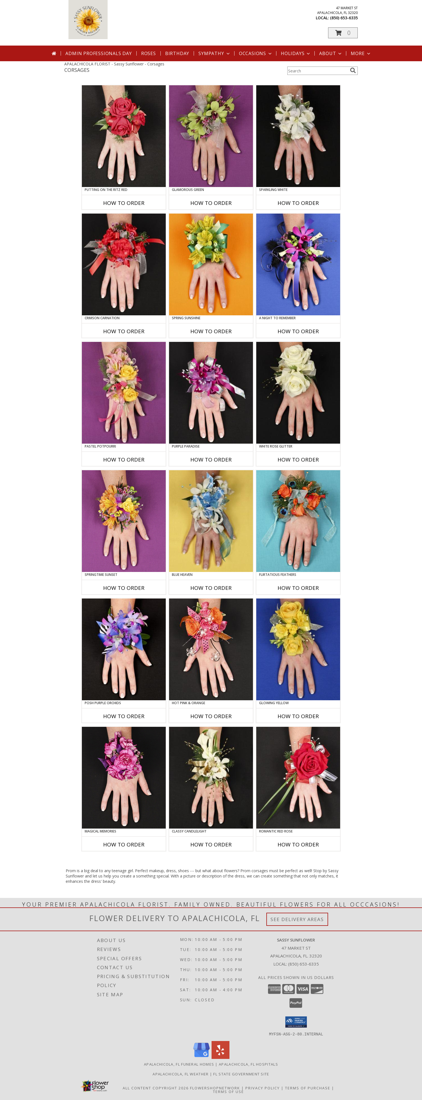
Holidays (296, 53)
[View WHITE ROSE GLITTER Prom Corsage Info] (298, 393)
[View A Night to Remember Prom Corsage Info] (298, 264)
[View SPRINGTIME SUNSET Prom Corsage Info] (124, 521)
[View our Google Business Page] (201, 1057)
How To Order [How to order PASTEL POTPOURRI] (123, 459)
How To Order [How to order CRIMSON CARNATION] (123, 331)
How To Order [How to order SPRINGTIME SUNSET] (123, 588)
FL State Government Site (241, 1073)
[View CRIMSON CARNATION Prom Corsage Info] (124, 264)
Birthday (177, 53)
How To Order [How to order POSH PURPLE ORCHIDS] (123, 716)
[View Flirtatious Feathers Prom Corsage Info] (298, 521)
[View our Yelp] (220, 1057)
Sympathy (214, 53)
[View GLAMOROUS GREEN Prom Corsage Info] (211, 136)
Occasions (256, 53)
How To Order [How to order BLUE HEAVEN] (211, 588)
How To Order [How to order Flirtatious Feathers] (298, 588)
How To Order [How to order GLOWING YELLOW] (298, 716)
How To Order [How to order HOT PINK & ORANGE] (211, 716)
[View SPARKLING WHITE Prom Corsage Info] (298, 136)
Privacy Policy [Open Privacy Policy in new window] (262, 1087)
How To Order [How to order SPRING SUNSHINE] (211, 331)
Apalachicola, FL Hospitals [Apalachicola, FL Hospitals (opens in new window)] (248, 1063)
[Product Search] (317, 71)
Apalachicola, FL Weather (180, 1073)
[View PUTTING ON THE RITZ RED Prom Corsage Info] (124, 136)
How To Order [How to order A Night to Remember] (298, 331)
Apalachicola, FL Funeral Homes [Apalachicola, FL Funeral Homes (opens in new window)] (179, 1063)
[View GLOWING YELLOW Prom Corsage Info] (298, 649)
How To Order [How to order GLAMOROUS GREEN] (211, 203)
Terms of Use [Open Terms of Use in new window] (228, 1091)
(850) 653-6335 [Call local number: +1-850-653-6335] (344, 17)
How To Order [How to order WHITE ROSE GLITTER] (298, 459)
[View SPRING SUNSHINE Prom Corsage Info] (211, 264)
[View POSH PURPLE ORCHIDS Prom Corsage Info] (124, 649)
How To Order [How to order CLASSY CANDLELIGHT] (211, 844)
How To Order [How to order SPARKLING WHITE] (298, 203)
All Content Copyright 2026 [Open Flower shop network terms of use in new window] (156, 1087)
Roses (148, 53)
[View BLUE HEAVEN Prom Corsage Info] (211, 521)
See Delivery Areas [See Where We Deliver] (297, 919)
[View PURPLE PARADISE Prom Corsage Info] (211, 393)
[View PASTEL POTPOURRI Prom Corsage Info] (124, 393)
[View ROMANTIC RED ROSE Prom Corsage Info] (298, 778)
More (361, 53)
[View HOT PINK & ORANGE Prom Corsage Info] (211, 649)
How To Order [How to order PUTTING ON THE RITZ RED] (123, 203)
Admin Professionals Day (98, 53)
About (331, 53)
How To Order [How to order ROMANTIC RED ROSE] (298, 844)
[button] (343, 32)
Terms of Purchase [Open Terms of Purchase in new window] (307, 1087)
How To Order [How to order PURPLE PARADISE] (211, 459)
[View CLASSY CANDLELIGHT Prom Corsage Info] (211, 778)
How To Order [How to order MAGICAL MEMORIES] (123, 844)
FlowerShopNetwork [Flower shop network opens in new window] (215, 1087)
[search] (352, 70)
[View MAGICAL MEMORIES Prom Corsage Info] (124, 778)
